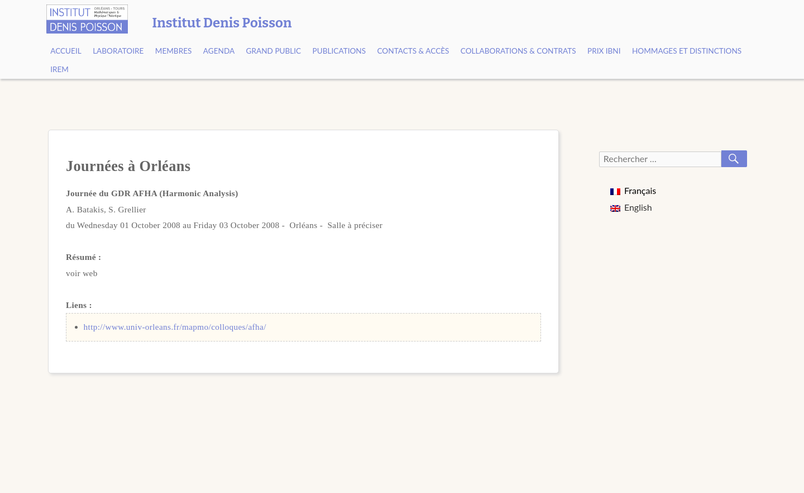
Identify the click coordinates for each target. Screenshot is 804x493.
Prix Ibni (604, 50)
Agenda (218, 50)
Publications (339, 50)
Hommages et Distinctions (686, 50)
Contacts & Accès (413, 50)
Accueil (66, 50)
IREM (59, 69)
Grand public (274, 50)
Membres (173, 50)
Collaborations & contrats (518, 50)
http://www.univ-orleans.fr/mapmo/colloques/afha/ (175, 326)
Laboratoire (118, 50)
